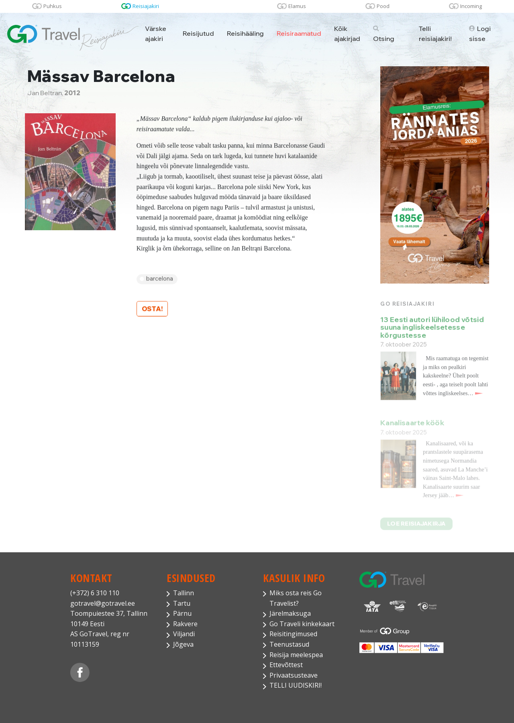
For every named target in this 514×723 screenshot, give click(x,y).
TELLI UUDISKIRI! (295, 685)
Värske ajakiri (155, 33)
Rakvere (185, 623)
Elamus (297, 6)
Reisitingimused (293, 633)
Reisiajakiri (146, 6)
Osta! (152, 310)
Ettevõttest (286, 664)
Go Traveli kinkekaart (302, 623)
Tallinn (183, 592)
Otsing (383, 34)
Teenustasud (289, 644)
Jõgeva (183, 644)
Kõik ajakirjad (347, 33)
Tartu (181, 603)
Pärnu (182, 613)
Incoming (471, 6)
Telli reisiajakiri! (435, 33)
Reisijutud (198, 33)
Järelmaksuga (290, 613)
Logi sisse (480, 33)
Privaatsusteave (293, 675)
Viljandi (184, 633)
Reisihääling (245, 33)
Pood (383, 6)
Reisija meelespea (296, 654)
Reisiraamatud (299, 33)
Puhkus (52, 6)
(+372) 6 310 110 (94, 592)
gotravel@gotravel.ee (102, 603)
